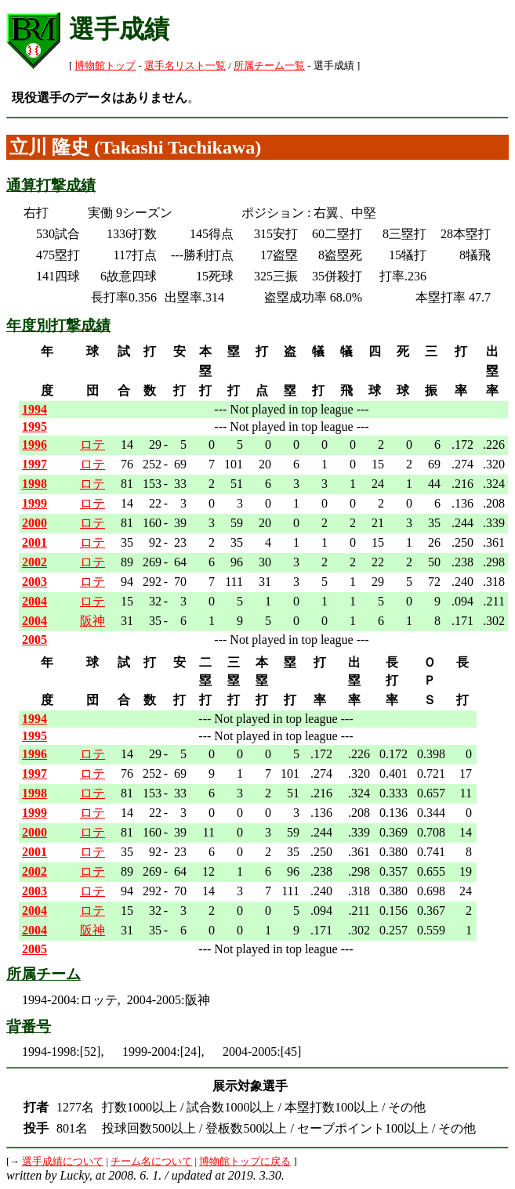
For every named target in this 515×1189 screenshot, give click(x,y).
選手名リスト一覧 (185, 65)
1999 (34, 503)
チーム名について (151, 1161)
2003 (34, 581)
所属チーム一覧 (269, 65)
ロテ (92, 444)
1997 (34, 464)
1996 (34, 444)
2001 (34, 542)
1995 (34, 426)
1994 (34, 409)
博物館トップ (105, 65)
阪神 (92, 620)
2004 (34, 601)
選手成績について (62, 1161)
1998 (34, 483)
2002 (34, 562)
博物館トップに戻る (245, 1161)
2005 (34, 639)
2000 (34, 522)
